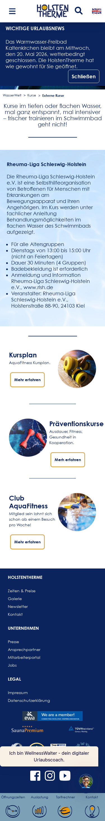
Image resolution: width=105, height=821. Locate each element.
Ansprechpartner (21, 649)
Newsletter (18, 606)
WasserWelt (12, 95)
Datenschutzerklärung (21, 700)
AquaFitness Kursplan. (29, 362)
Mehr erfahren (27, 379)
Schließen (84, 76)
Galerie (15, 598)
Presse (13, 641)
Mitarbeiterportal (21, 657)
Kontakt (15, 614)
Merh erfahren (68, 459)
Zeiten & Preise (21, 590)
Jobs (12, 665)
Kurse (31, 95)
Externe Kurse (53, 95)
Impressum (18, 692)
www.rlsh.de (38, 287)
